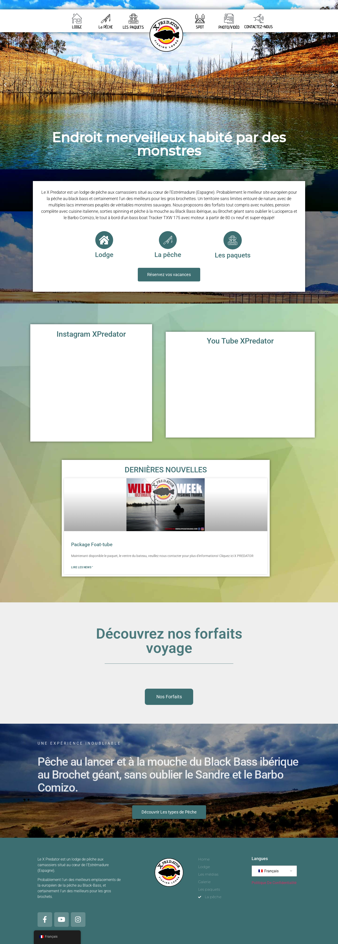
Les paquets (232, 255)
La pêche (167, 255)
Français (268, 869)
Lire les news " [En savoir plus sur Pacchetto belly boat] (82, 567)
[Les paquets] (233, 240)
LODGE (77, 26)
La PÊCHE (106, 26)
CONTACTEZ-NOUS (258, 26)
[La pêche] (168, 240)
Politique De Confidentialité (274, 881)
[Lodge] (104, 240)
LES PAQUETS (133, 27)
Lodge (104, 255)
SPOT (200, 26)
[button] (5, 84)
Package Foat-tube (91, 544)
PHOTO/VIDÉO (229, 27)
